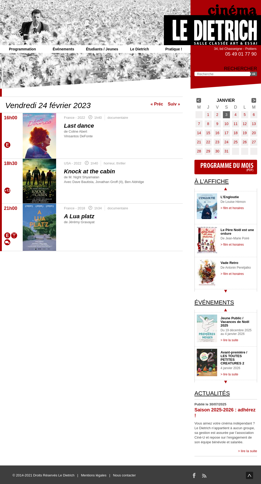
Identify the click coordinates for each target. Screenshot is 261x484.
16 (217, 133)
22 (208, 142)
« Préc (157, 104)
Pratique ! (173, 49)
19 (245, 133)
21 (199, 142)
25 (236, 142)
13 (254, 124)
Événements (63, 49)
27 (254, 142)
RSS (204, 475)
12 (245, 124)
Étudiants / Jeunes (102, 49)
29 (208, 151)
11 (236, 124)
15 (208, 133)
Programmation (22, 49)
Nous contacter (124, 475)
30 (217, 151)
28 (199, 151)
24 (226, 142)
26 (245, 142)
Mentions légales (93, 475)
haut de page (249, 475)
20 (254, 133)
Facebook (194, 475)
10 (226, 124)
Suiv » (174, 104)
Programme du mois (225, 167)
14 (199, 133)
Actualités (212, 393)
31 (226, 151)
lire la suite (249, 451)
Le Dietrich (139, 49)
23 (217, 142)
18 (236, 133)
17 (226, 133)
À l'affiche (211, 181)
